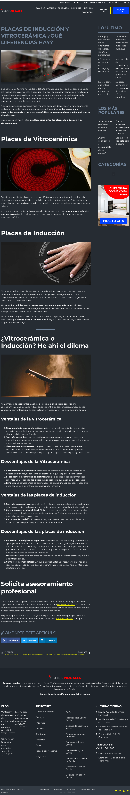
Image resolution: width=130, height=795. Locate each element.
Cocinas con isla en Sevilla (75, 776)
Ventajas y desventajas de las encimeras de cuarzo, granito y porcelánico (104, 45)
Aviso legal (58, 789)
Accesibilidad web (67, 792)
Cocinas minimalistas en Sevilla (76, 759)
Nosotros (40, 739)
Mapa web (44, 789)
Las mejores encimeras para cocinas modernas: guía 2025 (122, 42)
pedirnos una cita (64, 618)
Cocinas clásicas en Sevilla (75, 743)
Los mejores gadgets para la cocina (122, 141)
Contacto (41, 734)
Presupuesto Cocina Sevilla (76, 719)
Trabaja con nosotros (46, 751)
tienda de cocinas (66, 604)
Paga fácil (41, 756)
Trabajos (40, 717)
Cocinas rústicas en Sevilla (75, 767)
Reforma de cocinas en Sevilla (76, 735)
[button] (10, 640)
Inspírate (40, 723)
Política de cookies (87, 789)
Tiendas (40, 728)
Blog (38, 745)
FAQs (68, 712)
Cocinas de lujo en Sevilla (75, 751)
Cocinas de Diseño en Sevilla (77, 727)
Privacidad (71, 789)
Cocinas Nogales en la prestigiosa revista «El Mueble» (122, 127)
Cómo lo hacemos (45, 711)
